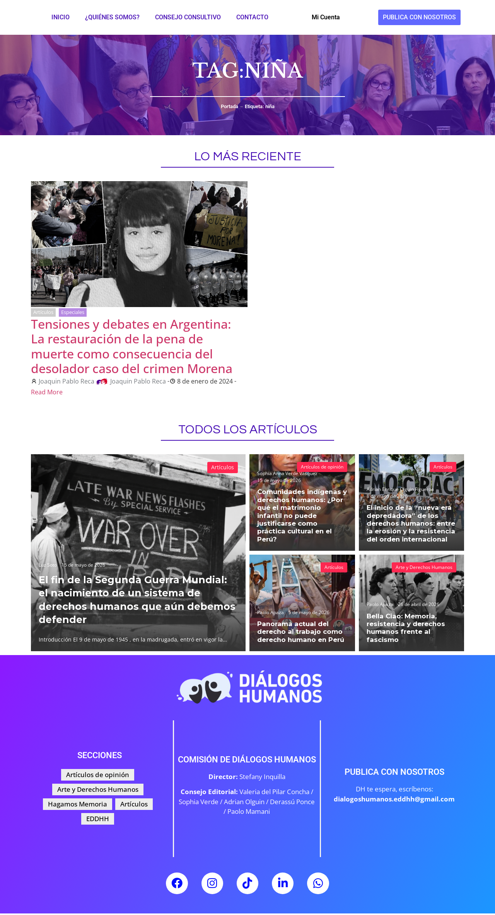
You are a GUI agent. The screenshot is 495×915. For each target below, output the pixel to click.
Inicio (60, 17)
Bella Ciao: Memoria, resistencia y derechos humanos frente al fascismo (403, 629)
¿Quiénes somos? (112, 17)
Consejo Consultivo (188, 17)
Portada (229, 106)
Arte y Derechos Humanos (424, 567)
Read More (47, 392)
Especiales (72, 312)
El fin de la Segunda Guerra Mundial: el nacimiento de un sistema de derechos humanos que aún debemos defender (129, 599)
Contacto (252, 17)
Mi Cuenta (326, 17)
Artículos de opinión (322, 467)
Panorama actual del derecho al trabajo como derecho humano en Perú (298, 632)
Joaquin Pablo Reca (66, 381)
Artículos (43, 312)
